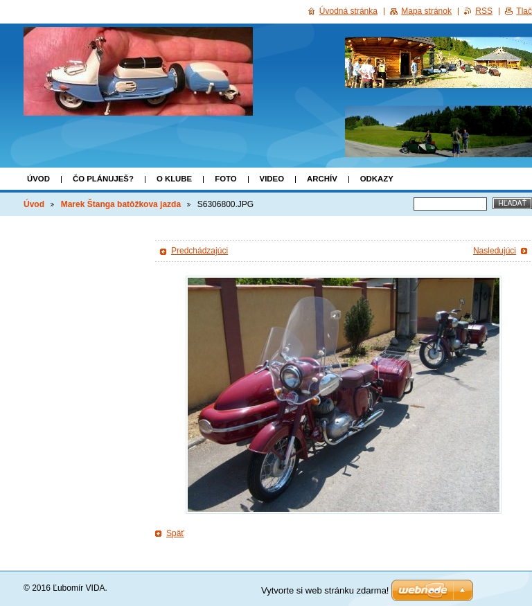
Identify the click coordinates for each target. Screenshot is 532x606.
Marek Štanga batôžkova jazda (121, 204)
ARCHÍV (322, 179)
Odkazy (376, 179)
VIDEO (272, 179)
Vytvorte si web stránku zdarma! (325, 590)
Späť (175, 533)
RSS (484, 11)
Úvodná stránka (348, 11)
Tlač (524, 11)
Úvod (38, 179)
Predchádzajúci (199, 251)
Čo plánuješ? (103, 179)
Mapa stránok (426, 11)
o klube (174, 179)
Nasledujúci (494, 251)
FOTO (225, 179)
